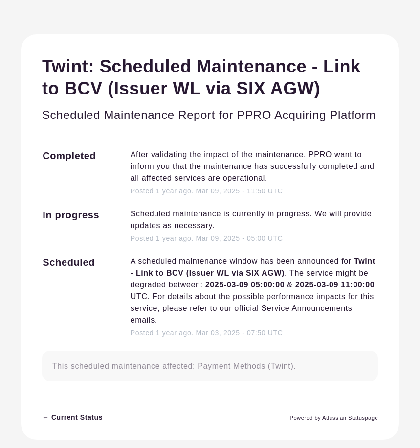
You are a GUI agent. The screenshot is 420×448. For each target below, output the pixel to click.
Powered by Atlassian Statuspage (334, 418)
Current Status (72, 417)
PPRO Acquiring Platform (306, 114)
